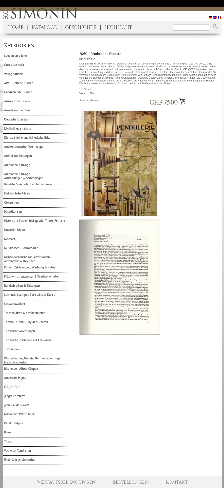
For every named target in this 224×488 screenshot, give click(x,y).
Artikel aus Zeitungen (18, 156)
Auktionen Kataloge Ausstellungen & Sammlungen (23, 176)
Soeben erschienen (16, 56)
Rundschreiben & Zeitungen (22, 285)
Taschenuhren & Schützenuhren (24, 313)
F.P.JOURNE (12, 387)
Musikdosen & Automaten (21, 248)
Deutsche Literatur (16, 119)
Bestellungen (131, 482)
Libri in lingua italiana (17, 128)
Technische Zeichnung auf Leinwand (27, 340)
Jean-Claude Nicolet (16, 405)
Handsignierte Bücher (18, 92)
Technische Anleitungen (19, 331)
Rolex (7, 432)
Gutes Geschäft (14, 65)
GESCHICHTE (80, 27)
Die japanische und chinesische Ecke (27, 137)
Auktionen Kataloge (17, 165)
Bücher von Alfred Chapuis (21, 369)
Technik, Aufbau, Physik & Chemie (26, 322)
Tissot (8, 441)
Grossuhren (11, 202)
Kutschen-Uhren (14, 230)
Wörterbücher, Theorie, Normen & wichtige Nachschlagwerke (32, 360)
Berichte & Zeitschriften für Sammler (28, 184)
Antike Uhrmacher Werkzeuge (23, 147)
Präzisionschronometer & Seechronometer (31, 276)
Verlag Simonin (13, 74)
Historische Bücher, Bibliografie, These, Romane (34, 221)
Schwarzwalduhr (14, 304)
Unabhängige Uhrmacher (19, 460)
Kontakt (177, 482)
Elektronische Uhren (17, 193)
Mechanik (10, 239)
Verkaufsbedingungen (66, 482)
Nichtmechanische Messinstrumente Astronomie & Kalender (27, 259)
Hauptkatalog (13, 211)
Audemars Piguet (15, 378)
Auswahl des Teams (17, 101)
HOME (15, 27)
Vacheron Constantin (17, 450)
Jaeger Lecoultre (14, 396)
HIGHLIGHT (118, 27)
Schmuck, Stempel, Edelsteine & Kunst (29, 295)
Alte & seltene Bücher (18, 83)
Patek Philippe (13, 423)
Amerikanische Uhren (17, 110)
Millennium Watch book (19, 414)
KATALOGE (44, 27)
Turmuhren (11, 349)
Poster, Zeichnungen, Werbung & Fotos (29, 267)
